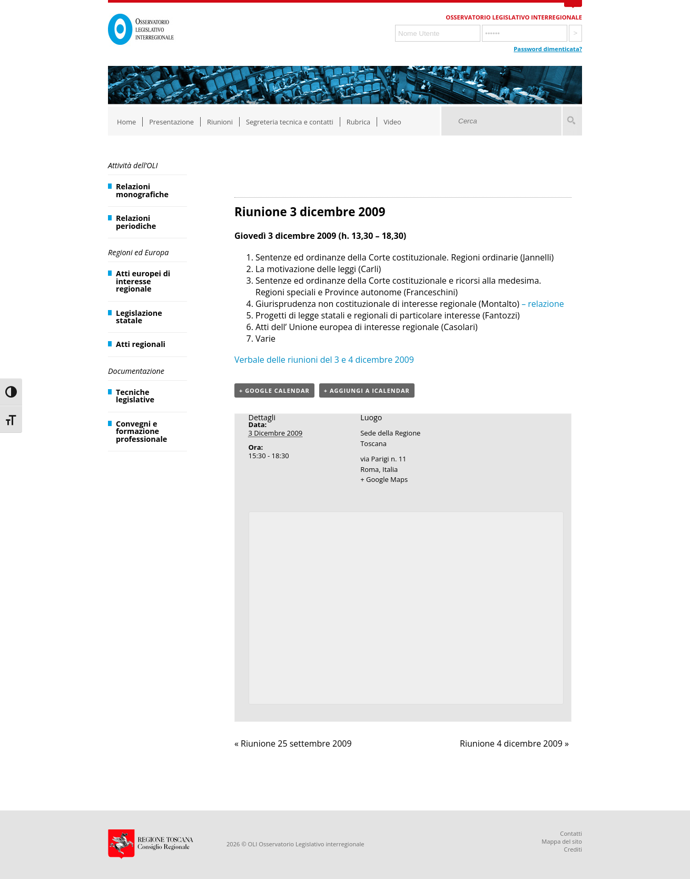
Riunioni (220, 122)
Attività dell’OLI (132, 165)
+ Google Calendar (274, 390)
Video (392, 122)
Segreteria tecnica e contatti (289, 122)
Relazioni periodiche (136, 221)
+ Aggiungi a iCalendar (367, 390)
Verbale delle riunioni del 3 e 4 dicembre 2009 (324, 359)
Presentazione (171, 122)
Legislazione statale (139, 316)
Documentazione (136, 371)
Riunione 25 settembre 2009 (293, 743)
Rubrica (358, 122)
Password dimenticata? (548, 49)
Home (126, 122)
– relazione (541, 304)
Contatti (571, 833)
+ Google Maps (384, 479)
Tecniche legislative (135, 395)
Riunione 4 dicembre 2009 (514, 743)
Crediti (573, 849)
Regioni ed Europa (138, 252)
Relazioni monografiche (142, 190)
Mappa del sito (561, 841)
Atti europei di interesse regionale (143, 281)
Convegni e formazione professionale (141, 431)
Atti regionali (140, 344)
